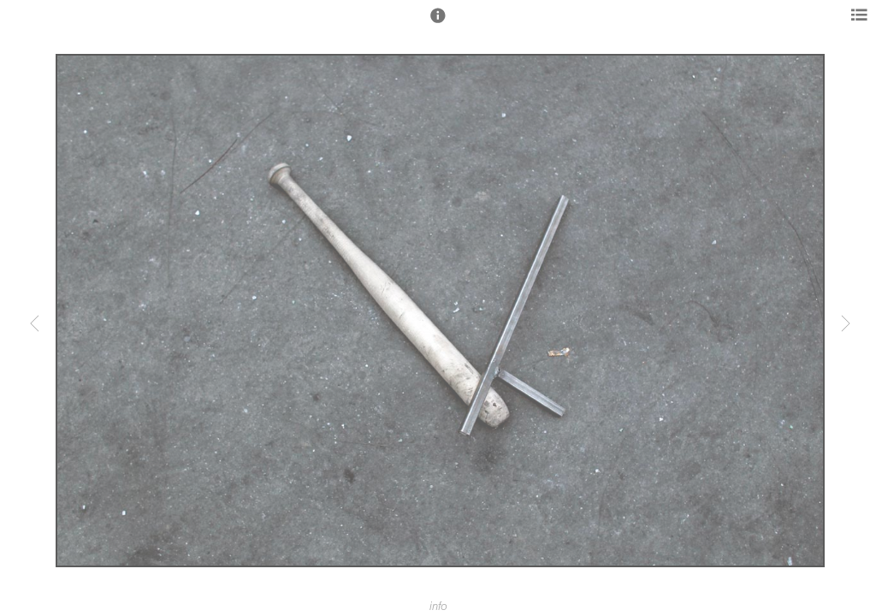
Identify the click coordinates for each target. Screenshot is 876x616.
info (438, 606)
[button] (438, 23)
